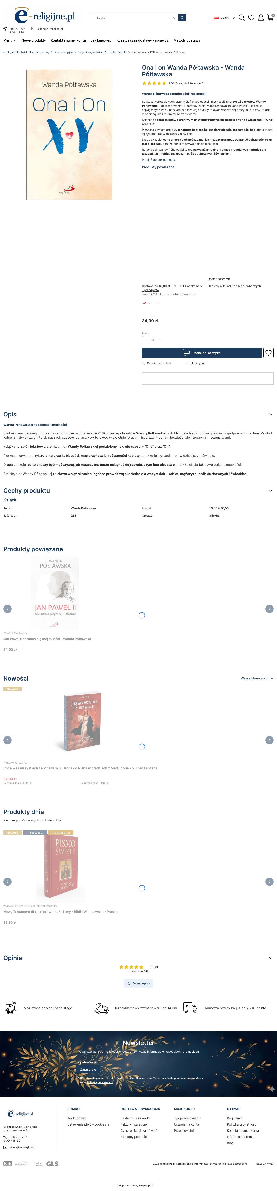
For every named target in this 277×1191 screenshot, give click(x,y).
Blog (230, 1143)
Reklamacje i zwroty (135, 1118)
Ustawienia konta (186, 1124)
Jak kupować (76, 1118)
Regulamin (98, 1078)
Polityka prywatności (242, 1124)
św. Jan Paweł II (117, 52)
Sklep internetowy (133, 1185)
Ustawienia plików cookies (87, 1124)
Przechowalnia (184, 1131)
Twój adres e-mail (86, 1062)
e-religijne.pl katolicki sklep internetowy (26, 52)
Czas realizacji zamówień (139, 1131)
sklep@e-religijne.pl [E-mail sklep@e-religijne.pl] (50, 28)
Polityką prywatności (100, 1082)
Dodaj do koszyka (206, 353)
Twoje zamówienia (187, 1118)
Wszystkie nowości (257, 678)
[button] (182, 17)
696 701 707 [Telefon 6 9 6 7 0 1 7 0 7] (17, 28)
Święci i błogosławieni (90, 52)
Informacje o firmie (240, 1137)
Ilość (145, 333)
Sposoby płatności (134, 1137)
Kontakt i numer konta (243, 1131)
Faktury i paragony (134, 1124)
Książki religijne (64, 52)
